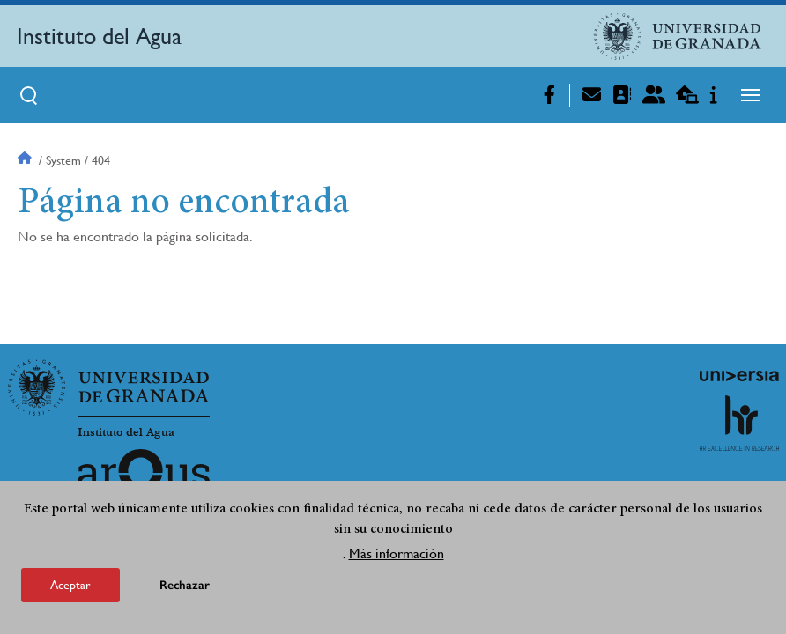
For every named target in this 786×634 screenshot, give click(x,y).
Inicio (26, 160)
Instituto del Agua (99, 36)
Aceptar (70, 586)
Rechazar (184, 586)
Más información (396, 555)
